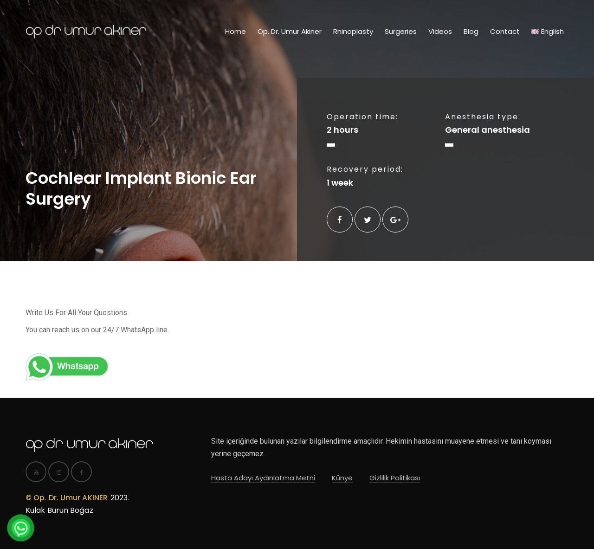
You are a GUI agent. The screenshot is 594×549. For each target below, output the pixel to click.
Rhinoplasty (353, 31)
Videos (440, 31)
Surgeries (401, 31)
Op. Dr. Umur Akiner (290, 31)
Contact (505, 31)
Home (235, 31)
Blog (471, 31)
